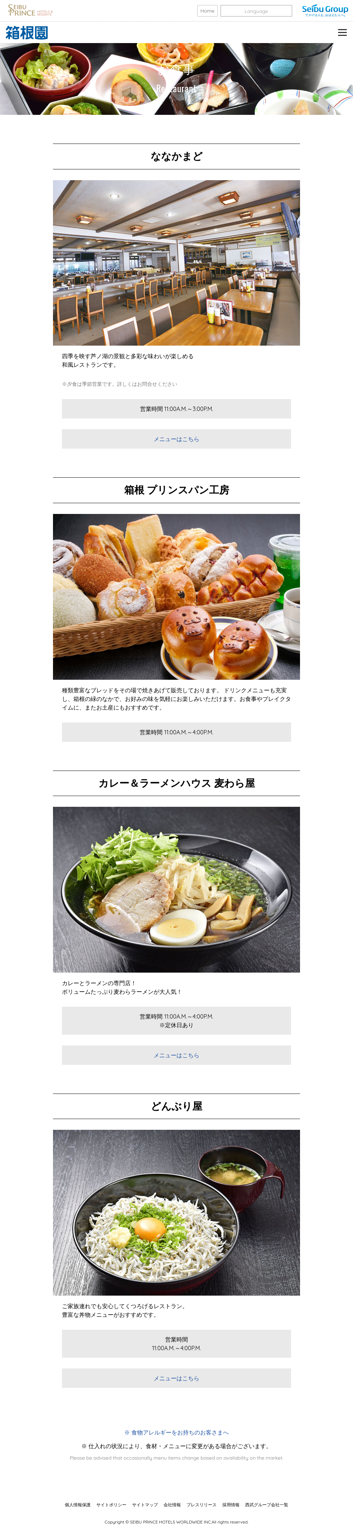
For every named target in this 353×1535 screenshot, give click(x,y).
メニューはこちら (176, 439)
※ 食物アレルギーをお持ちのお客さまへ (176, 1432)
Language (256, 11)
